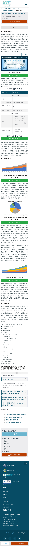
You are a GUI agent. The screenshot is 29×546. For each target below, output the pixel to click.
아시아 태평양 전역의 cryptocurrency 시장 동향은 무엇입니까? (14, 404)
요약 (14, 27)
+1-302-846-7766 (9, 521)
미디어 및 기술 (7, 8)
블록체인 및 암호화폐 (8, 10)
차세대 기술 (16, 8)
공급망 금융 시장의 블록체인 (14, 417)
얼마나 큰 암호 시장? (14, 379)
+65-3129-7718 (10, 523)
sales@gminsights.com (12, 525)
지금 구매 (14, 434)
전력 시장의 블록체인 (12, 420)
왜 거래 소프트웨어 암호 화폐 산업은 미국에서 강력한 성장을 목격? (14, 392)
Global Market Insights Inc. (9, 533)
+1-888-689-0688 (11, 520)
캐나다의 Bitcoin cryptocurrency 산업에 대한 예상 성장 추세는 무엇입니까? (14, 398)
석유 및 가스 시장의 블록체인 (14, 422)
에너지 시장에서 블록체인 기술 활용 (16, 414)
